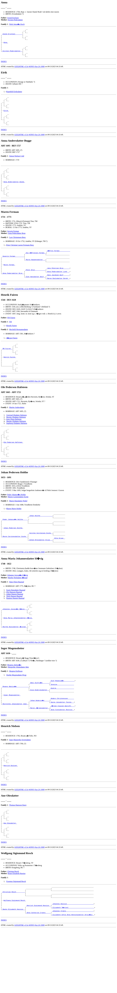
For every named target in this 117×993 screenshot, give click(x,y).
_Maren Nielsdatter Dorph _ (58, 301)
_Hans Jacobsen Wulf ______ (58, 297)
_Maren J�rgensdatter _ (39, 756)
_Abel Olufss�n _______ (39, 727)
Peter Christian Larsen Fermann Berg (20, 262)
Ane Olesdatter (10, 880)
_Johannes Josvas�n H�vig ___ (15, 649)
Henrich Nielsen (11, 817)
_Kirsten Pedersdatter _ (12, 56)
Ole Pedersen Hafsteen (13, 474)
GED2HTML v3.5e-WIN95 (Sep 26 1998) (29, 72)
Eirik (6, 119)
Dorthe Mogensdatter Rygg (16, 719)
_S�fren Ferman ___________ (58, 268)
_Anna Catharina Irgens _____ (38, 977)
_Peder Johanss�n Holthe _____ (15, 554)
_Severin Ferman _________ (13, 274)
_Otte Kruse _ (59, 577)
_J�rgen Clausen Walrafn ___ (62, 754)
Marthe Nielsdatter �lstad (17, 617)
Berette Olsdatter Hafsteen (16, 445)
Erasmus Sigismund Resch (16, 941)
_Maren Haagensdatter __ (35, 278)
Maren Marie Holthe (13, 543)
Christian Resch (13, 931)
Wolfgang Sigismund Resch (15, 963)
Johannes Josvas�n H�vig (17, 615)
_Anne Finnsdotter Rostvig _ (62, 758)
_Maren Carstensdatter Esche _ (15, 575)
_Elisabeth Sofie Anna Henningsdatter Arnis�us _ (73, 979)
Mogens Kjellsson (15, 715)
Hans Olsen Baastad (16, 621)
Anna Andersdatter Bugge (14, 196)
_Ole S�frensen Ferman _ (35, 270)
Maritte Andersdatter (16, 436)
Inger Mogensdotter (12, 741)
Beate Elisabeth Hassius (16, 933)
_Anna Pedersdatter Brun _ (13, 295)
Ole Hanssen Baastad (14, 632)
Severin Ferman (13, 249)
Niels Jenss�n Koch (16, 24)
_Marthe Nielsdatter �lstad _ (15, 670)
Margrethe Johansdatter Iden (18, 711)
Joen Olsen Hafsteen (13, 447)
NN (10, 344)
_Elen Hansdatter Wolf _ (35, 299)
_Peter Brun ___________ (35, 291)
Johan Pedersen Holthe (13, 565)
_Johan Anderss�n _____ (39, 747)
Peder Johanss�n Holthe (16, 529)
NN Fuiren (11, 340)
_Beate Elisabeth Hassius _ (13, 973)
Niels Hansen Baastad (14, 636)
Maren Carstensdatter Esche (18, 531)
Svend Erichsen (13, 18)
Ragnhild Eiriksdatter (14, 97)
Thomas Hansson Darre (17, 859)
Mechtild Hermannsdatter (18, 352)
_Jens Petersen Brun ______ (58, 288)
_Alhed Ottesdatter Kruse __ (41, 579)
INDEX (4, 67)
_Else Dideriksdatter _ (39, 735)
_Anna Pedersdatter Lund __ (58, 293)
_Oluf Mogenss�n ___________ (62, 725)
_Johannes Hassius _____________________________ (73, 967)
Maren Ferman (9, 284)
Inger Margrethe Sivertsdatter (20, 788)
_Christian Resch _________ (13, 953)
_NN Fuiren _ (7, 372)
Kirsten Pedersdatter (15, 20)
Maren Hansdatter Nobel (18, 535)
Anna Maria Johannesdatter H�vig (18, 660)
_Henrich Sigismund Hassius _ (38, 969)
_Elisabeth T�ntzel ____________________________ (73, 971)
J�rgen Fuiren (11, 360)
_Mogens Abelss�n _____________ (15, 731)
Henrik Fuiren (11, 348)
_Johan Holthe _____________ (41, 550)
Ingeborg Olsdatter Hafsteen (16, 452)
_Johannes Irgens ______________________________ (73, 975)
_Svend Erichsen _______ (12, 35)
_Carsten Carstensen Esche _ (41, 571)
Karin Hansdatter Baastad (15, 630)
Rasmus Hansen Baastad (15, 638)
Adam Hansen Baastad (14, 634)
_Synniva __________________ (62, 729)
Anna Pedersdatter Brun (16, 251)
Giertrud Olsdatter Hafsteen (16, 443)
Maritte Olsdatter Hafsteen (16, 449)
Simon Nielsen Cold (16, 168)
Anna (6, 45)
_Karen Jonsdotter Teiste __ (62, 749)
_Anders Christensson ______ (62, 745)
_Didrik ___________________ (62, 733)
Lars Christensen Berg (17, 255)
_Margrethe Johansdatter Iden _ (15, 751)
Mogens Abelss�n (14, 709)
